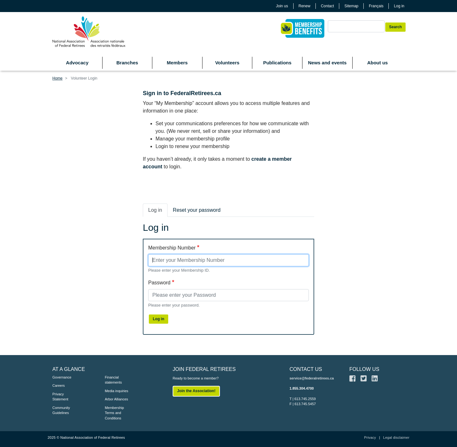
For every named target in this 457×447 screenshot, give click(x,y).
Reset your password (197, 210)
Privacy (370, 437)
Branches (127, 62)
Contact (327, 6)
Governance (61, 377)
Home (57, 78)
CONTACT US (305, 369)
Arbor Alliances (116, 399)
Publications (277, 62)
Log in (399, 6)
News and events (327, 62)
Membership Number (171, 247)
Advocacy (77, 62)
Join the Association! (196, 391)
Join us (282, 6)
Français (376, 6)
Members (177, 62)
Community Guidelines (61, 410)
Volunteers (227, 62)
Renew (304, 6)
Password (159, 282)
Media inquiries (116, 391)
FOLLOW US (364, 369)
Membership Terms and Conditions (114, 413)
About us (377, 62)
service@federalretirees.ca (311, 378)
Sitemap (351, 6)
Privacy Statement (60, 396)
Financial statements (113, 380)
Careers (58, 385)
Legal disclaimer (396, 437)
